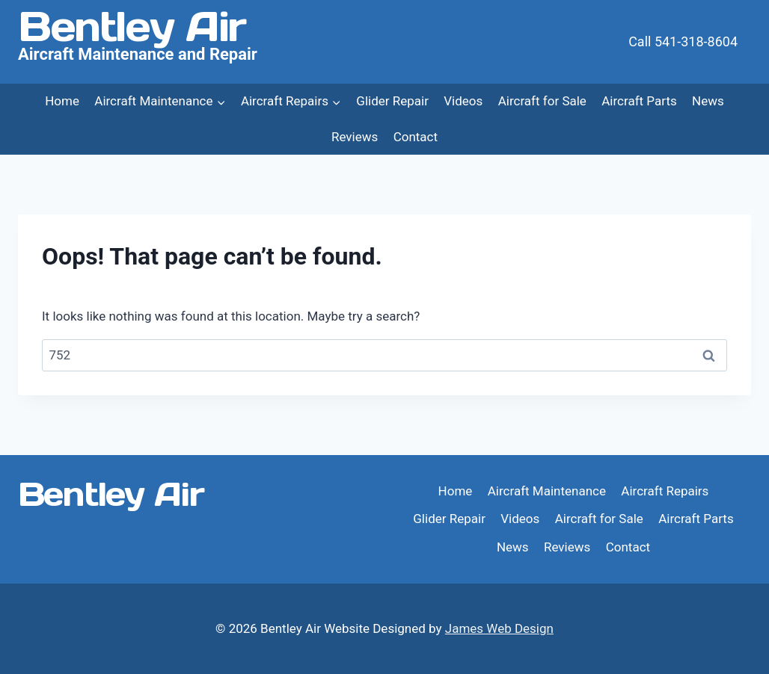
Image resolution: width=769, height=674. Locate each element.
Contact (415, 136)
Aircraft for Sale (542, 100)
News (708, 100)
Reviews (354, 136)
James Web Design (499, 628)
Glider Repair (392, 100)
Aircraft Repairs (664, 490)
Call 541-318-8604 (683, 41)
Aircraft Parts (638, 100)
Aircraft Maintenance (547, 490)
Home (62, 100)
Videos (463, 100)
